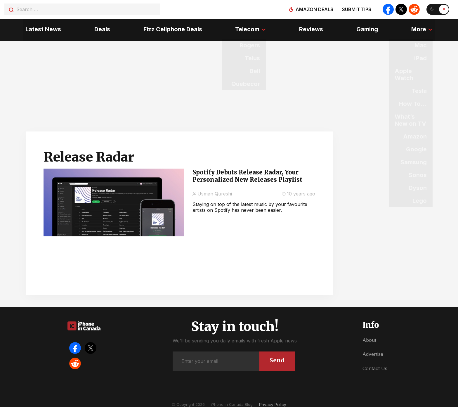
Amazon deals (313, 9)
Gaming (368, 27)
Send (276, 356)
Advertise (372, 351)
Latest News (41, 27)
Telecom (247, 27)
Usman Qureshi (214, 190)
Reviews (312, 27)
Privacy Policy (272, 401)
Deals (101, 27)
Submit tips (355, 9)
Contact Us (374, 365)
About (369, 337)
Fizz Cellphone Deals (172, 27)
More (420, 27)
